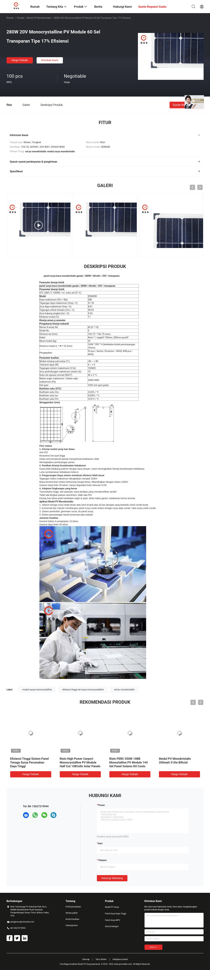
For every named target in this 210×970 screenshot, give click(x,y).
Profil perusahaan (73, 907)
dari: (100, 843)
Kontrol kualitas (72, 919)
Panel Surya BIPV (112, 920)
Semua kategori (112, 926)
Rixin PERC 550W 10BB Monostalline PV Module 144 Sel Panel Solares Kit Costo (128, 762)
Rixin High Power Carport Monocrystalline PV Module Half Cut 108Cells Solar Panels (80, 762)
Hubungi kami (72, 925)
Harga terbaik (19, 60)
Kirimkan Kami (49, 60)
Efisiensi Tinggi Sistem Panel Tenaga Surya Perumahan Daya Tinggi (29, 762)
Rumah (10, 18)
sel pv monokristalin (124, 689)
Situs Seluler (101, 959)
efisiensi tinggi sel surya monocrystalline (83, 689)
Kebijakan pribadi (120, 959)
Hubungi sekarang (112, 878)
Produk (20, 18)
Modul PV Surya (112, 907)
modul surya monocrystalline (37, 689)
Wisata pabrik (72, 913)
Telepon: (102, 860)
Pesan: (101, 805)
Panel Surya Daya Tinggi (115, 913)
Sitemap (85, 959)
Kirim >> (153, 947)
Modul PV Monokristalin (39, 18)
